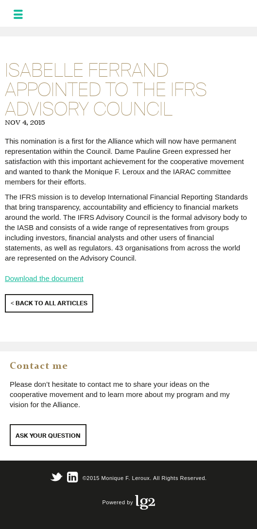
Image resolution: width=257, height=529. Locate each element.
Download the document (44, 278)
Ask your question (48, 435)
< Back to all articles (49, 303)
